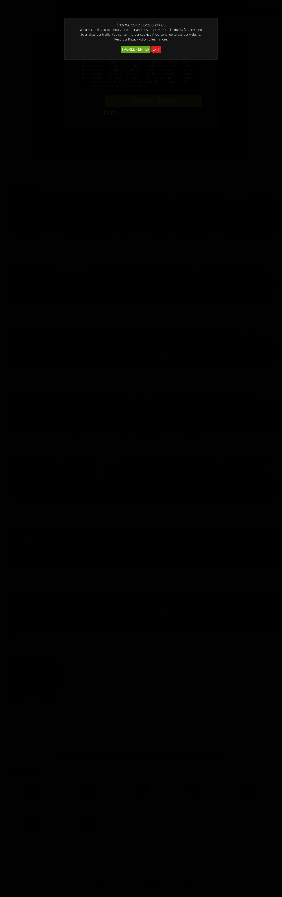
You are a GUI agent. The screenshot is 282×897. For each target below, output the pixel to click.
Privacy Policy (137, 39)
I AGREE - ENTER (135, 49)
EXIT (156, 49)
